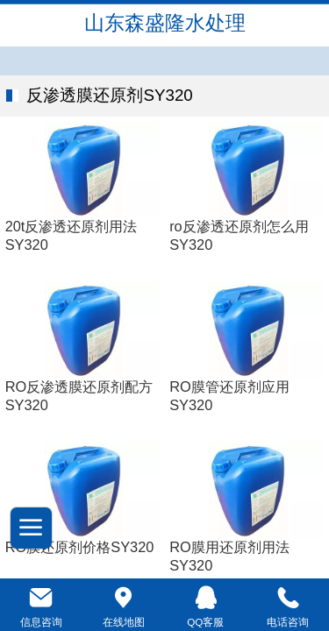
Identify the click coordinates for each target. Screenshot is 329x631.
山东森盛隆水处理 (165, 22)
